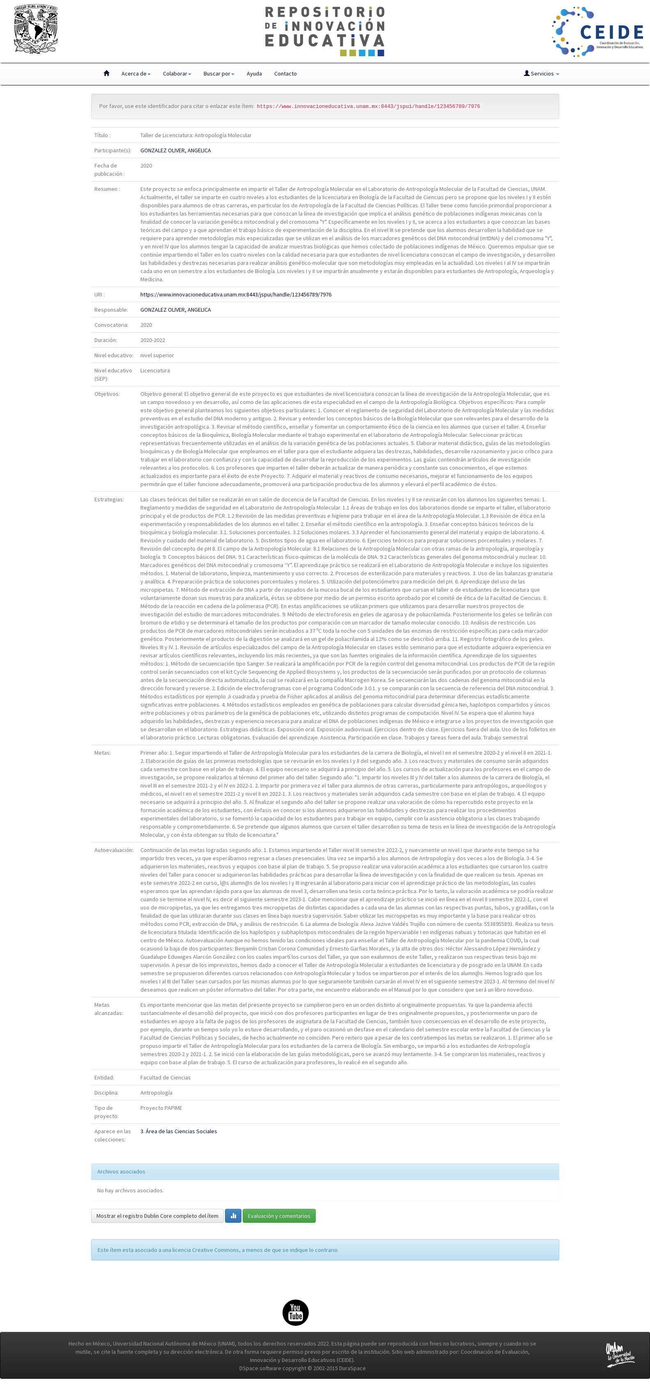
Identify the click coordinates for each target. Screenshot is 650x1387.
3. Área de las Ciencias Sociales (178, 1131)
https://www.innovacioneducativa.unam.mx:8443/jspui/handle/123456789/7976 (235, 294)
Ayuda (254, 73)
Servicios (541, 73)
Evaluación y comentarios (279, 1215)
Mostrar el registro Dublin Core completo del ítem (157, 1215)
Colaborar (177, 73)
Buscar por (219, 73)
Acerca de (136, 73)
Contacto (285, 73)
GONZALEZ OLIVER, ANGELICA (175, 150)
